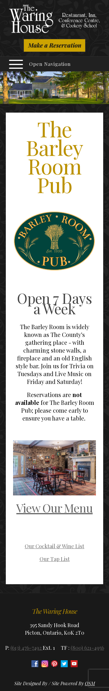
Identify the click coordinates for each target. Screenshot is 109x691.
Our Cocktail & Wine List (54, 546)
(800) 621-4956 (87, 647)
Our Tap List (55, 558)
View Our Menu (54, 507)
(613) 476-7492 (26, 647)
